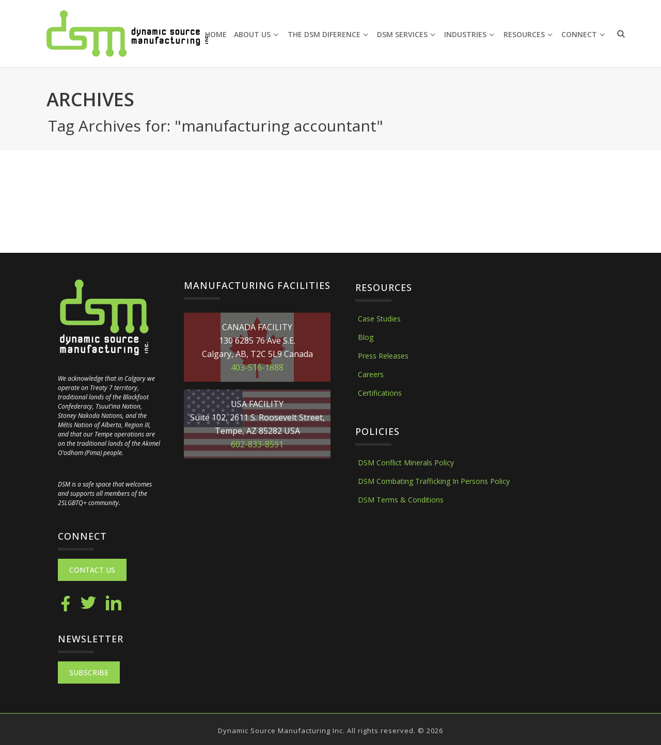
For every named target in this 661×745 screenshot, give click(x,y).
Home (216, 34)
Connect (583, 34)
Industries (469, 34)
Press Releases (383, 356)
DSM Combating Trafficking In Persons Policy (434, 481)
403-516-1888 (257, 367)
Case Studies (379, 318)
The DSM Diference (328, 34)
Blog (365, 337)
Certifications (380, 393)
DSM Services (406, 34)
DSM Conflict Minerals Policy (406, 462)
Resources (528, 34)
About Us (256, 34)
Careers (371, 374)
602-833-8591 (257, 444)
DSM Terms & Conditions (401, 500)
